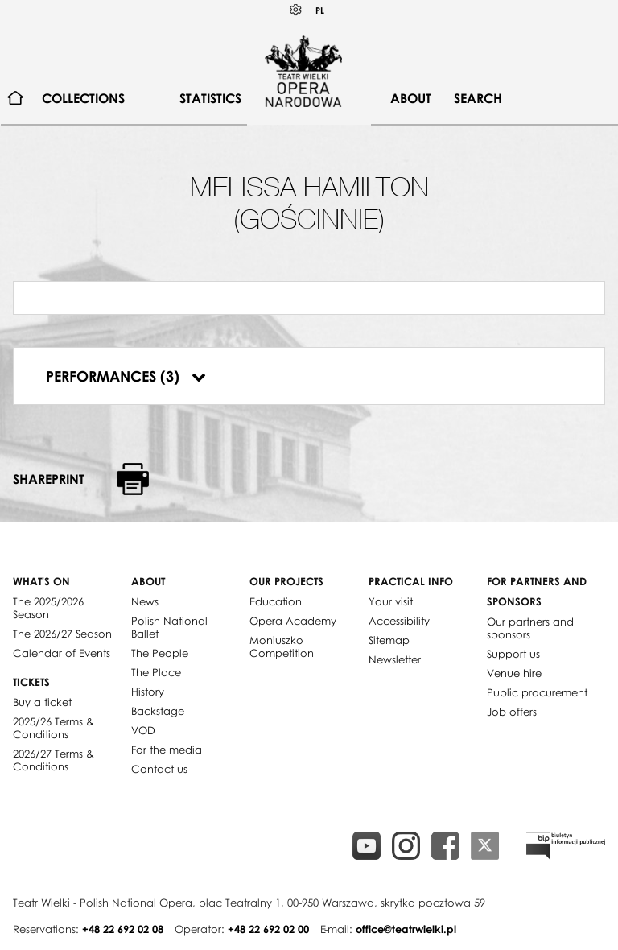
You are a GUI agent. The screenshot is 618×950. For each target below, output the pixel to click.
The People (159, 652)
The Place (156, 672)
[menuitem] (16, 99)
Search (478, 98)
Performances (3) (126, 376)
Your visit (391, 601)
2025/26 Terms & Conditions (53, 728)
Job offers (512, 711)
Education (275, 601)
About (410, 98)
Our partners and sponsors (530, 628)
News (145, 601)
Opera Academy (292, 620)
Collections (83, 98)
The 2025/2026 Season (48, 608)
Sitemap (389, 640)
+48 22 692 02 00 (268, 929)
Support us (513, 653)
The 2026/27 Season (62, 633)
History (147, 691)
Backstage (157, 710)
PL (319, 10)
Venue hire (514, 673)
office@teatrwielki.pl (406, 929)
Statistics (210, 98)
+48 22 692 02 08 (122, 929)
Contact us (159, 768)
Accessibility (399, 620)
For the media (166, 749)
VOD (143, 730)
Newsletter (395, 659)
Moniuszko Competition (281, 646)
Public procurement (537, 692)
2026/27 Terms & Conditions (53, 760)
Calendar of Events (61, 652)
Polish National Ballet (169, 627)
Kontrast (296, 10)
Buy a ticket (42, 702)
